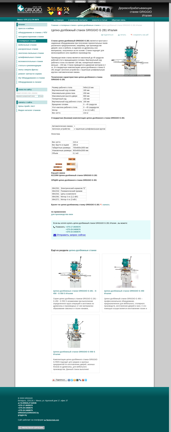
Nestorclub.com (52, 420)
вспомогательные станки (30, 61)
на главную (59, 20)
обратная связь (118, 20)
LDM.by (68, 1)
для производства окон (62, 214)
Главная (54, 25)
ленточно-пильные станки (31, 53)
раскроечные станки (28, 49)
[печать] (122, 35)
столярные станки (27, 41)
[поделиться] (107, 35)
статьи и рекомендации (29, 65)
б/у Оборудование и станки (31, 78)
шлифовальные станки (29, 57)
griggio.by (22, 415)
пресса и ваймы (26, 28)
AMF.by (102, 1)
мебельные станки (27, 45)
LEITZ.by (92, 1)
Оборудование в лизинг (30, 82)
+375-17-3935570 (73, 227)
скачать (106, 205)
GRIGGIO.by (80, 1)
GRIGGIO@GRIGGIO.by (28, 413)
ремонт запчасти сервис (30, 74)
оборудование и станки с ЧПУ (32, 32)
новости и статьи (99, 20)
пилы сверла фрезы (28, 70)
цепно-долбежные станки (89, 25)
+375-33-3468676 (73, 232)
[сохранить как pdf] (139, 35)
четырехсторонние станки (31, 37)
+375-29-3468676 (73, 229)
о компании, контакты (77, 20)
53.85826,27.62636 (28, 403)
